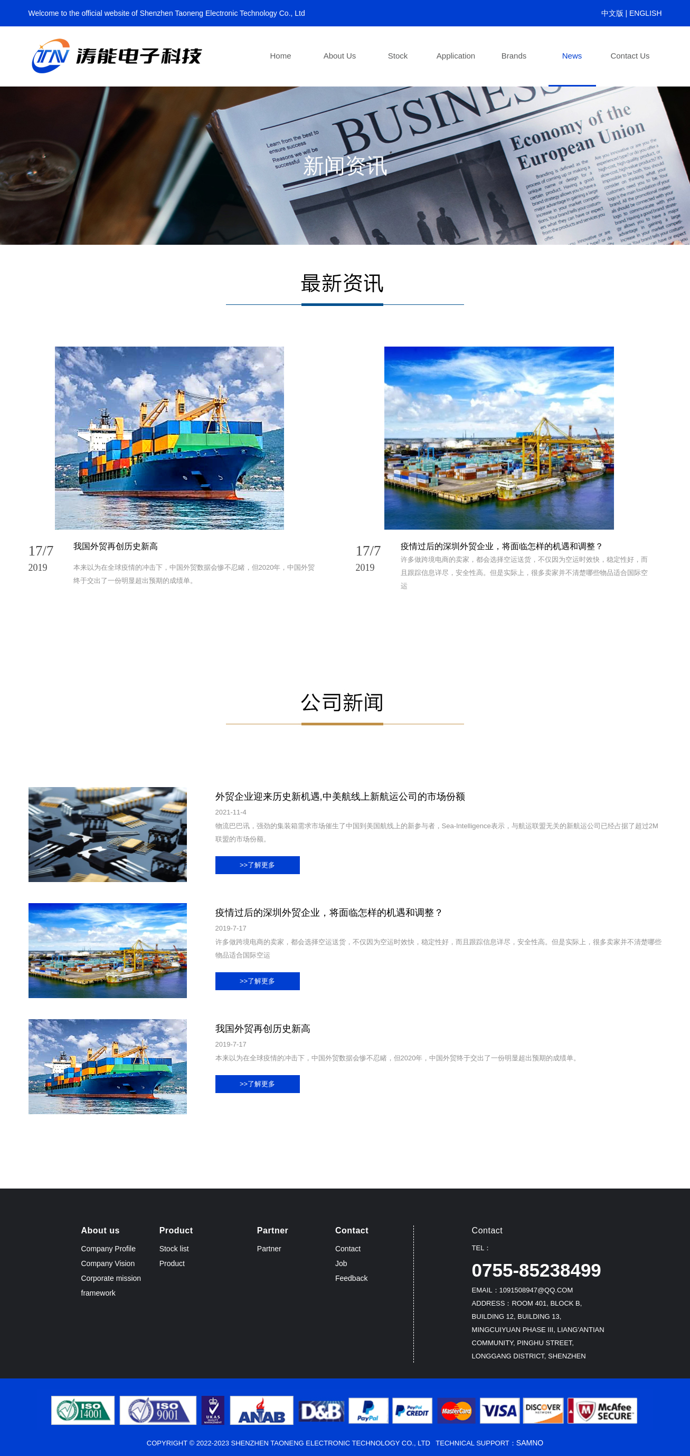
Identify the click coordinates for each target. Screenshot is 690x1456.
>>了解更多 (257, 865)
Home (280, 55)
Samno (529, 1443)
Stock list (174, 1248)
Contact (348, 1248)
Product (172, 1263)
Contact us (629, 55)
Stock (398, 55)
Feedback (351, 1278)
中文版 (612, 13)
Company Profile (108, 1248)
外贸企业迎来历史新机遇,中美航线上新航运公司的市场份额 (340, 796)
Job (341, 1263)
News (572, 55)
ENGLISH (645, 13)
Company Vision (108, 1263)
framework (98, 1293)
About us (340, 55)
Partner (269, 1248)
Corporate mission (111, 1278)
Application (456, 55)
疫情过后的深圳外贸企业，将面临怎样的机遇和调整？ (502, 546)
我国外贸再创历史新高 (115, 546)
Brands (514, 55)
